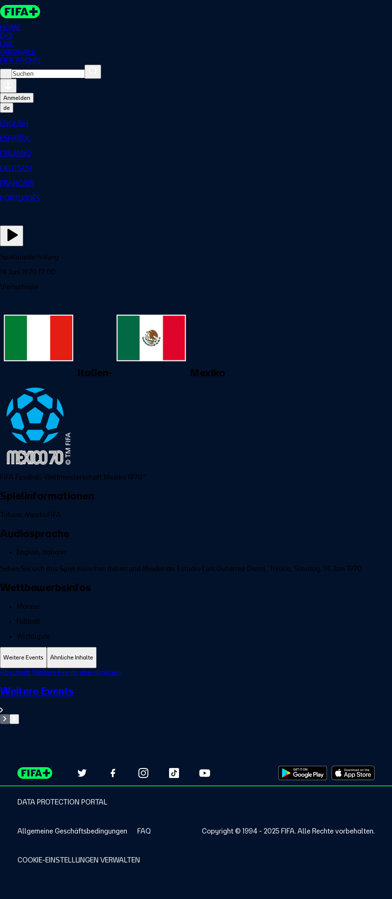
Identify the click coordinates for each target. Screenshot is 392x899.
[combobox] (48, 74)
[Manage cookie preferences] (78, 860)
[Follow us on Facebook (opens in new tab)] (113, 773)
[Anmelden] (8, 86)
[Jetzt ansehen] (11, 235)
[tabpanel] (196, 696)
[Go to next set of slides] (14, 719)
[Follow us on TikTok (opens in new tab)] (174, 773)
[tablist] (196, 657)
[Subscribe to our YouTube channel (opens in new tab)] (205, 773)
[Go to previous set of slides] (5, 719)
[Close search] (6, 74)
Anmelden (16, 98)
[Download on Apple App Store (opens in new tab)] (353, 773)
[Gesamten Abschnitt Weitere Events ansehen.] (196, 699)
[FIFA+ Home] (20, 11)
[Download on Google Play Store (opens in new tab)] (302, 773)
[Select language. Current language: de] (6, 108)
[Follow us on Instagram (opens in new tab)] (143, 773)
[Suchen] (93, 72)
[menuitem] (196, 123)
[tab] (23, 657)
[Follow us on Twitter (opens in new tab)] (82, 773)
